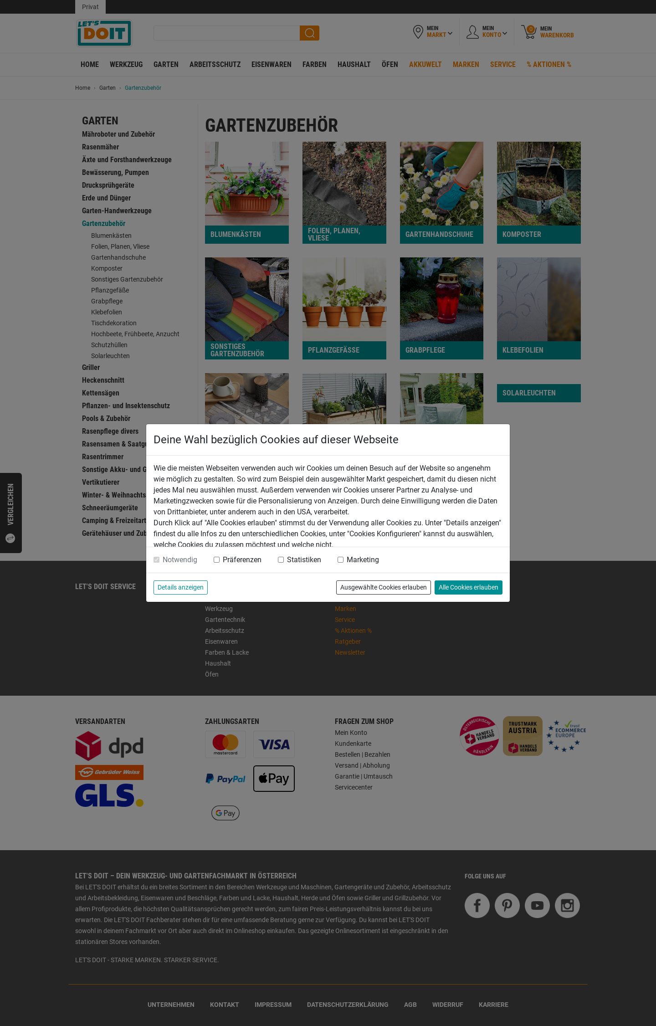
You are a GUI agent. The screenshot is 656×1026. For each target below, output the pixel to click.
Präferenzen (242, 559)
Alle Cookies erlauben (468, 587)
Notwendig (180, 559)
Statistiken (304, 559)
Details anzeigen (181, 587)
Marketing (363, 559)
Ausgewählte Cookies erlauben (383, 587)
